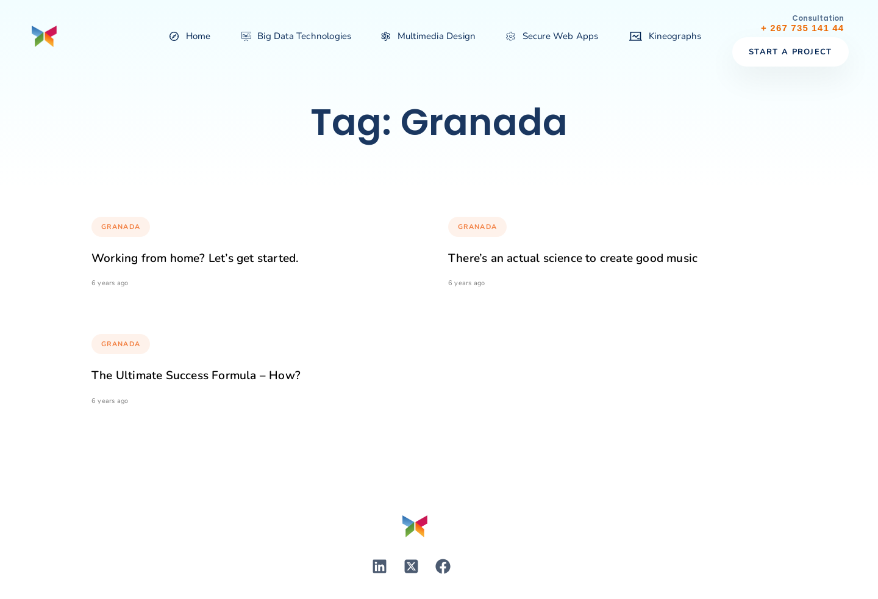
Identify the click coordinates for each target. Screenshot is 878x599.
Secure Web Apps (552, 36)
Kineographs (665, 36)
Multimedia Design (429, 36)
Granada (120, 226)
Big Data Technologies (296, 36)
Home (190, 36)
